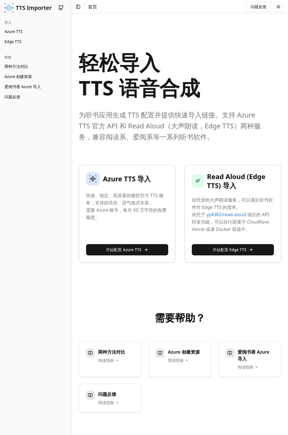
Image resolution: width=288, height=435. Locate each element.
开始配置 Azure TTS (127, 249)
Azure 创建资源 (18, 76)
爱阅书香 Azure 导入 (22, 86)
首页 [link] (92, 7)
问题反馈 (12, 96)
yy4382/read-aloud (226, 214)
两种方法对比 (16, 66)
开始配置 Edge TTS (233, 249)
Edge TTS (12, 41)
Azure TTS (13, 31)
